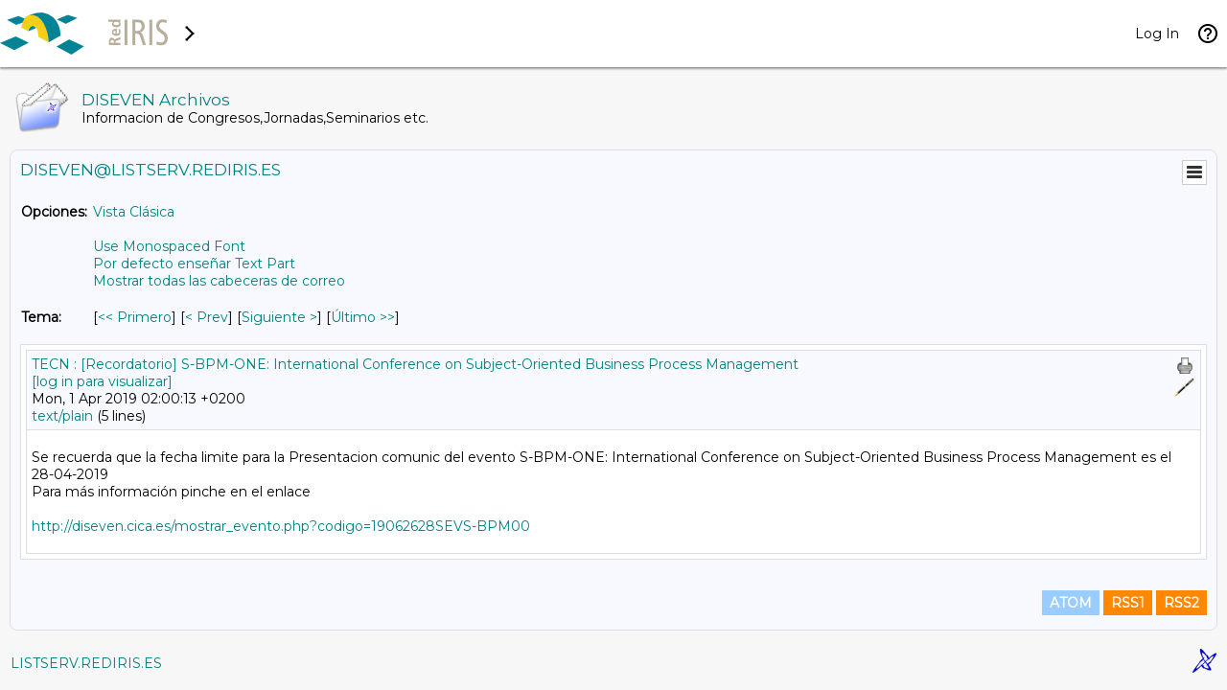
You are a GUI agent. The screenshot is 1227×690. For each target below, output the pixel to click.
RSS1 (1128, 602)
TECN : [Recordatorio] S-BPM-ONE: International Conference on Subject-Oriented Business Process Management (415, 364)
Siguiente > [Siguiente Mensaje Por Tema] (279, 317)
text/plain (62, 416)
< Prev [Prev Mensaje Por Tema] (206, 317)
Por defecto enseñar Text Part (194, 263)
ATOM (1071, 602)
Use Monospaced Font (169, 246)
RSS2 (1181, 602)
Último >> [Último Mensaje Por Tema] (363, 317)
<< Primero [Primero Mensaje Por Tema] (135, 317)
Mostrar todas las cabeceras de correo (219, 280)
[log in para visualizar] (102, 381)
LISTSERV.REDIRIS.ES (86, 663)
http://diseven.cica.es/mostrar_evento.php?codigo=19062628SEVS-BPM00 (281, 526)
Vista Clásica (133, 211)
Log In (1157, 33)
